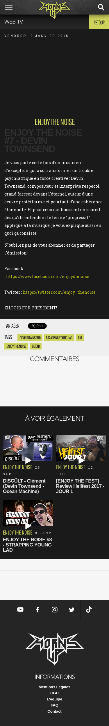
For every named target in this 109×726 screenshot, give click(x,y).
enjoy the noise (16, 346)
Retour (99, 22)
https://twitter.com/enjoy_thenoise (59, 292)
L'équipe (54, 699)
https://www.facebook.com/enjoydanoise (47, 276)
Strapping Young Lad (59, 337)
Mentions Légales (54, 687)
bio (80, 337)
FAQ (54, 705)
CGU (54, 693)
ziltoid (36, 346)
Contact (54, 711)
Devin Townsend (29, 337)
